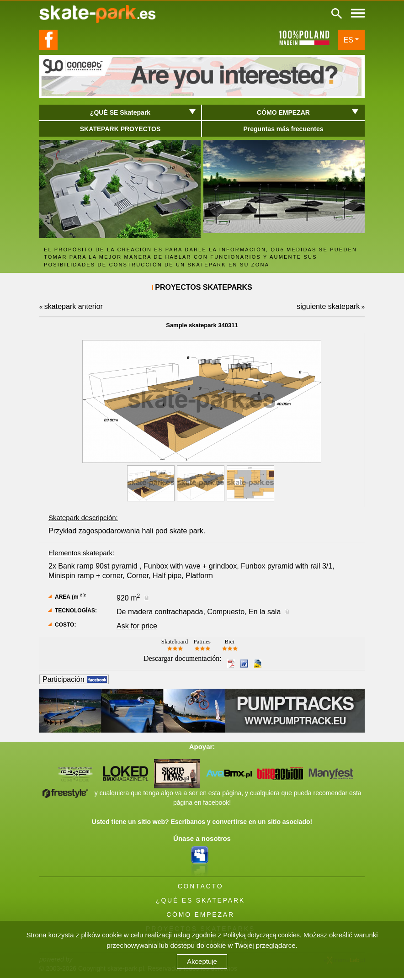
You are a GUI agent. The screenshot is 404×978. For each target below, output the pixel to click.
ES (348, 40)
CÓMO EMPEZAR (200, 914)
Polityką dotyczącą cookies (261, 935)
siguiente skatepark (328, 306)
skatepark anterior (73, 306)
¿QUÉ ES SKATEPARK (200, 900)
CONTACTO (200, 886)
